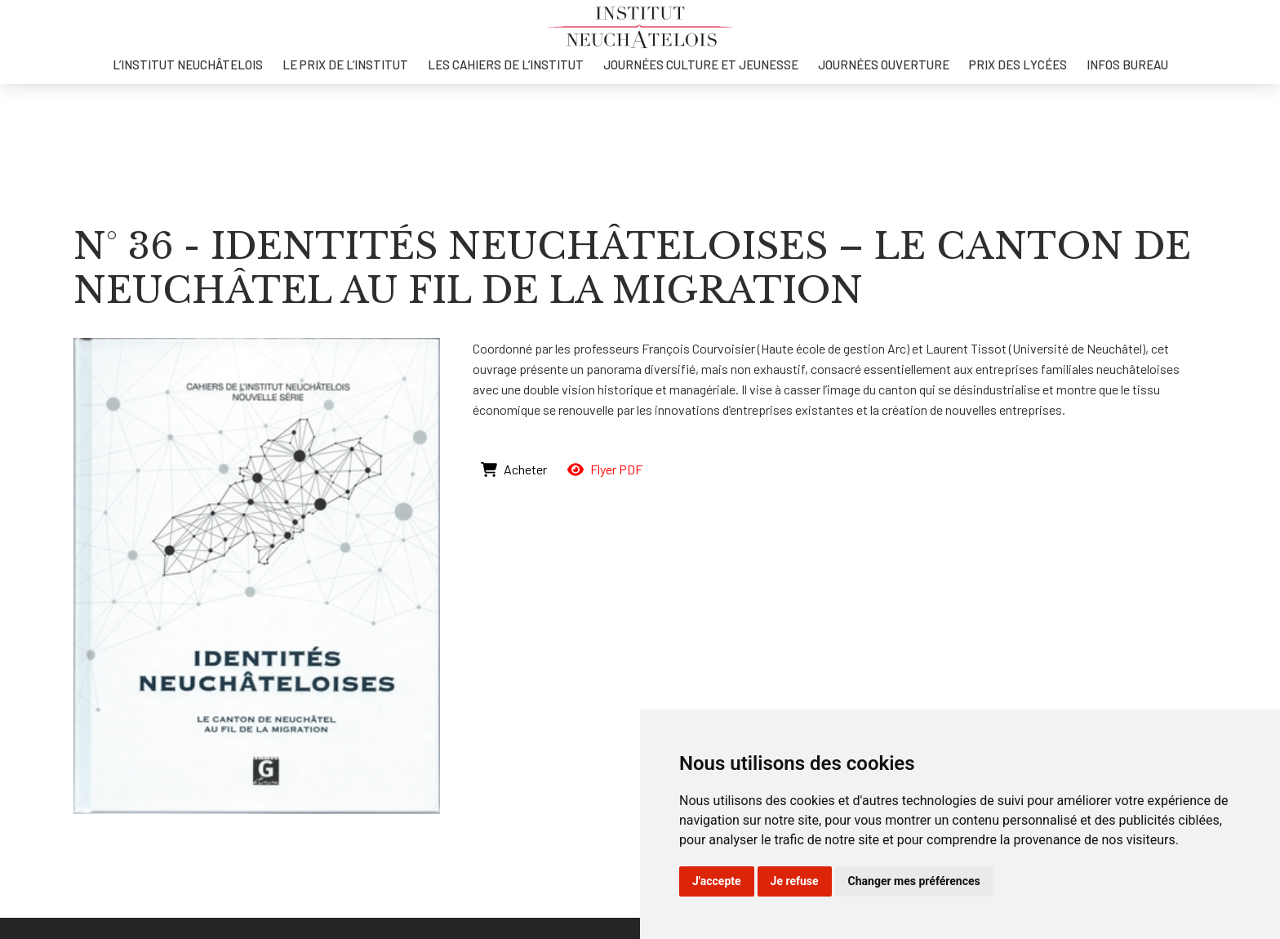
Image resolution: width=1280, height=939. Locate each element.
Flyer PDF (604, 469)
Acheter (514, 469)
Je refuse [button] (795, 881)
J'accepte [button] (716, 881)
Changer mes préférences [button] (914, 881)
